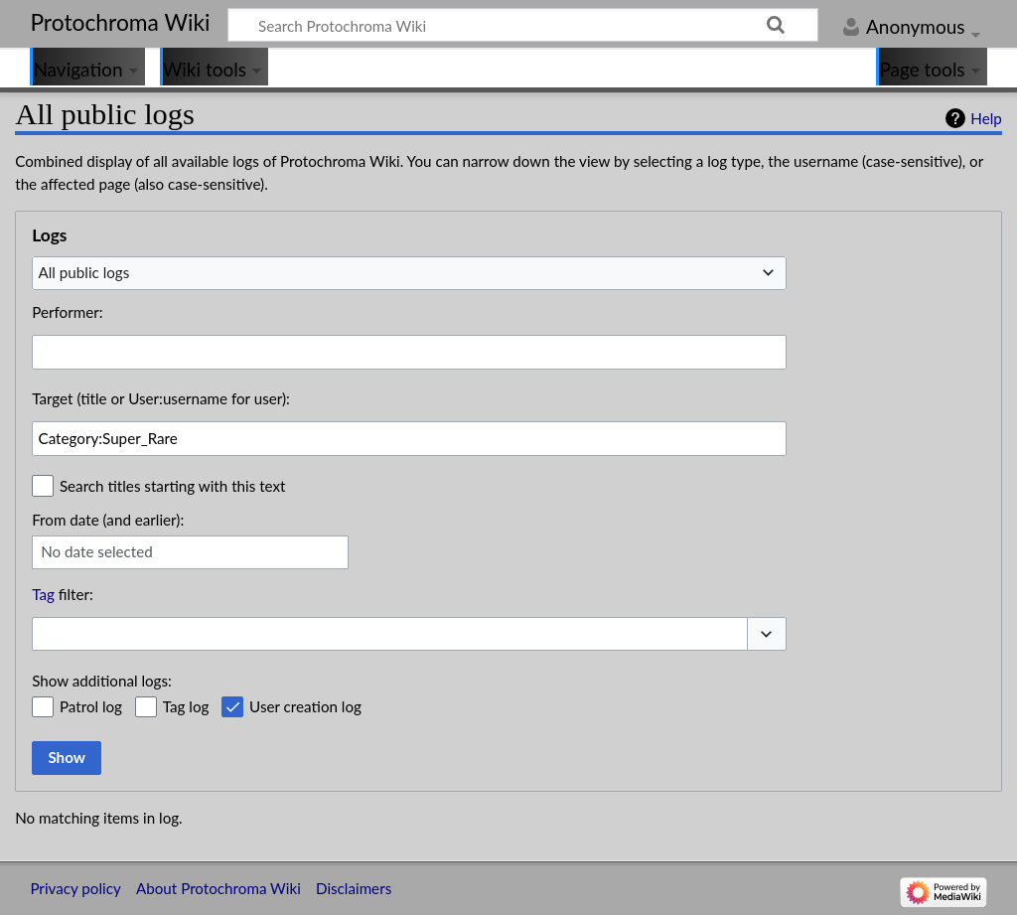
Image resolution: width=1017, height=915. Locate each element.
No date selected (97, 551)
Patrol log (91, 706)
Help (985, 118)
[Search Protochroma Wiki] (523, 25)
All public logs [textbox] (84, 272)
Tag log (186, 706)
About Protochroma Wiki (218, 888)
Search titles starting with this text (173, 486)
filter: (62, 594)
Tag (43, 594)
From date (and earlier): (108, 520)
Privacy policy (75, 888)
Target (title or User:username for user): (161, 398)
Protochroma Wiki (120, 22)
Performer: (67, 312)
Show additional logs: (102, 680)
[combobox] (409, 273)
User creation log (305, 706)
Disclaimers (353, 888)
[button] (767, 634)
